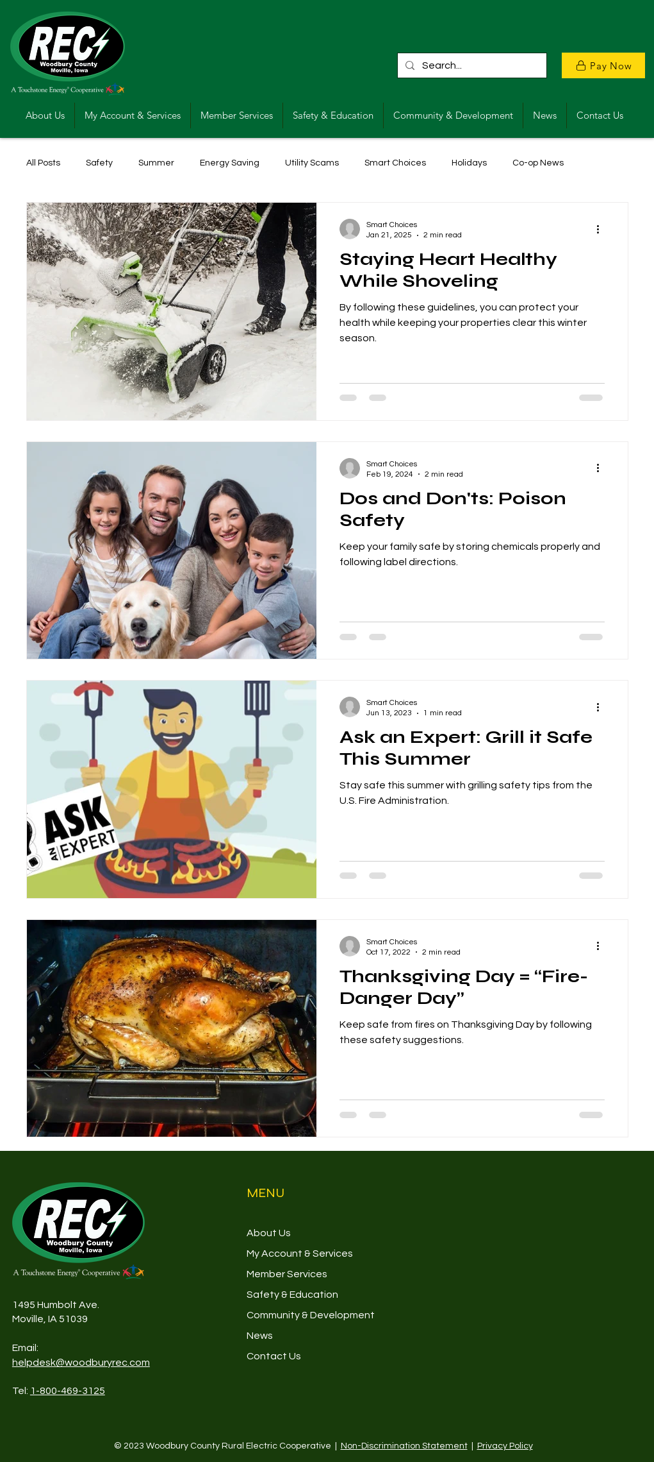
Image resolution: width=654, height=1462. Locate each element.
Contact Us (274, 1356)
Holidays (469, 162)
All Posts (43, 162)
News (260, 1335)
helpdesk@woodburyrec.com (81, 1362)
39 (82, 1319)
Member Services (287, 1274)
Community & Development (311, 1315)
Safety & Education (292, 1294)
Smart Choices (395, 162)
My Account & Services (300, 1253)
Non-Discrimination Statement (404, 1445)
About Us (269, 1233)
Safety (99, 162)
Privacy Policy (505, 1445)
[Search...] (470, 65)
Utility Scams (312, 162)
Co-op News (538, 162)
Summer (156, 162)
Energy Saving (229, 162)
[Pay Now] (603, 65)
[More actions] (602, 229)
